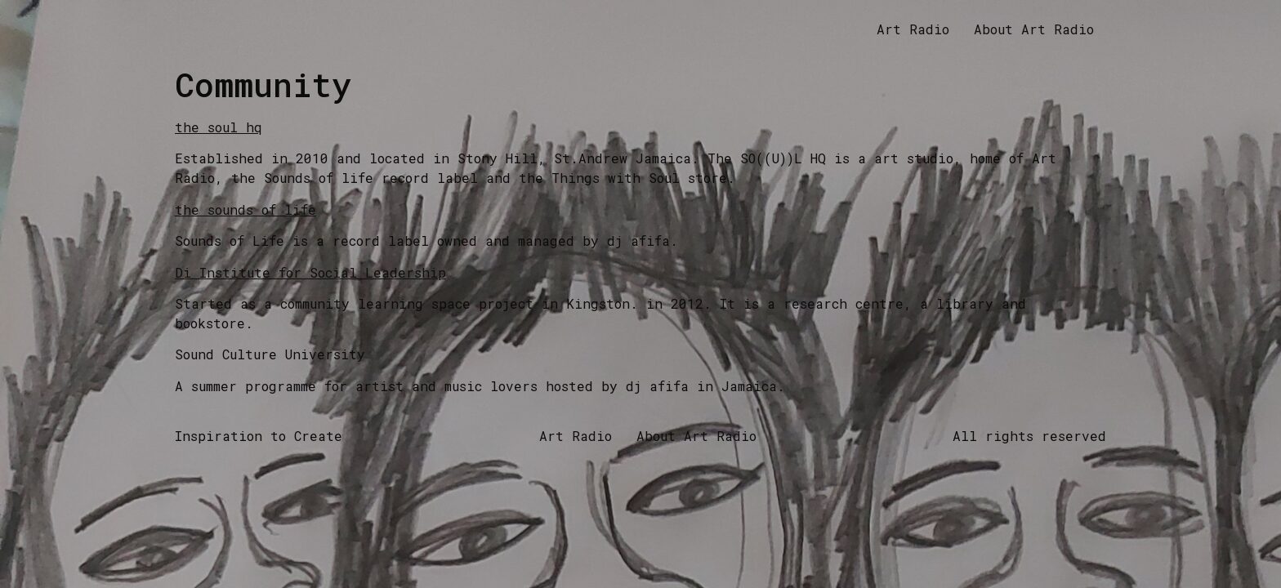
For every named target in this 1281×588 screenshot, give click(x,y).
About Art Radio (1034, 29)
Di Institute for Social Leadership (310, 272)
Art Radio (913, 29)
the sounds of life (245, 209)
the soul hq (218, 127)
